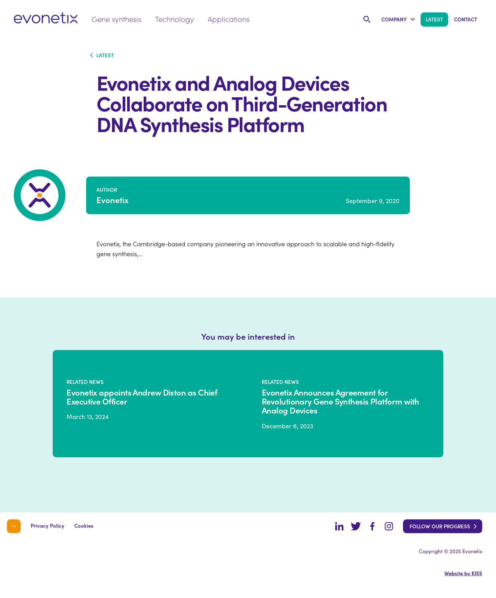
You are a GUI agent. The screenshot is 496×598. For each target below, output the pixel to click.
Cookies (83, 525)
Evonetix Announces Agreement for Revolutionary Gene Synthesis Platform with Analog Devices (340, 401)
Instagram (389, 526)
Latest (434, 19)
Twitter (356, 526)
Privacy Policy (47, 525)
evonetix (46, 17)
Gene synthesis (116, 18)
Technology (174, 18)
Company (394, 19)
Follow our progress (440, 526)
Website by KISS (463, 573)
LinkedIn (339, 526)
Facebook (372, 526)
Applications (228, 18)
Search (367, 19)
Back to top (14, 526)
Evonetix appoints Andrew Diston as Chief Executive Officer (141, 397)
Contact (465, 19)
